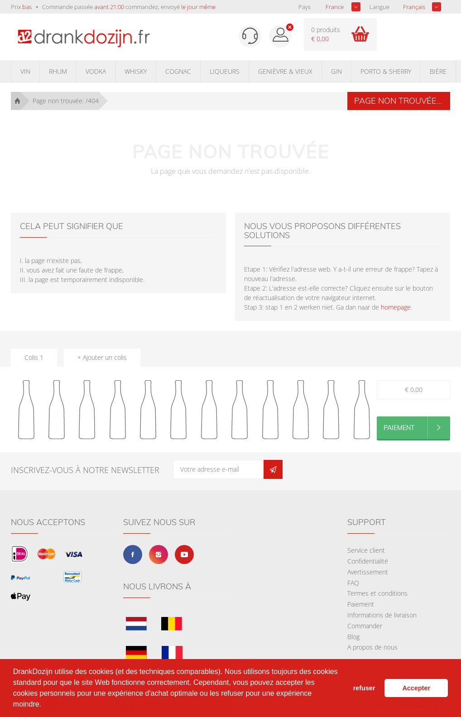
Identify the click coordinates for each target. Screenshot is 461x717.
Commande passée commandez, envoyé (129, 7)
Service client (366, 550)
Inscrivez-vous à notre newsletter (85, 469)
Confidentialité (367, 561)
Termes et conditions (377, 593)
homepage (396, 307)
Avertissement (367, 572)
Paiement (360, 604)
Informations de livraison (382, 615)
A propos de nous (372, 647)
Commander (364, 625)
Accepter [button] (416, 688)
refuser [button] (364, 688)
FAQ (353, 582)
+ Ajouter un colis (102, 357)
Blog (353, 636)
